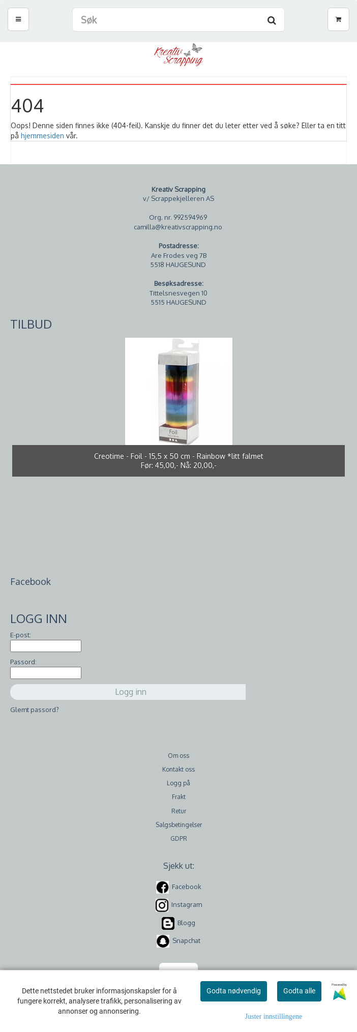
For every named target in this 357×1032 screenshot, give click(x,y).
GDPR (178, 838)
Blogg (186, 923)
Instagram (186, 904)
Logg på (178, 783)
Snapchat (186, 940)
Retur (178, 811)
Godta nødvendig (233, 991)
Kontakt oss (178, 769)
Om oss (178, 755)
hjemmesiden (42, 135)
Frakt (179, 797)
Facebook (186, 886)
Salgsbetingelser (179, 825)
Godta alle (299, 991)
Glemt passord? (34, 709)
